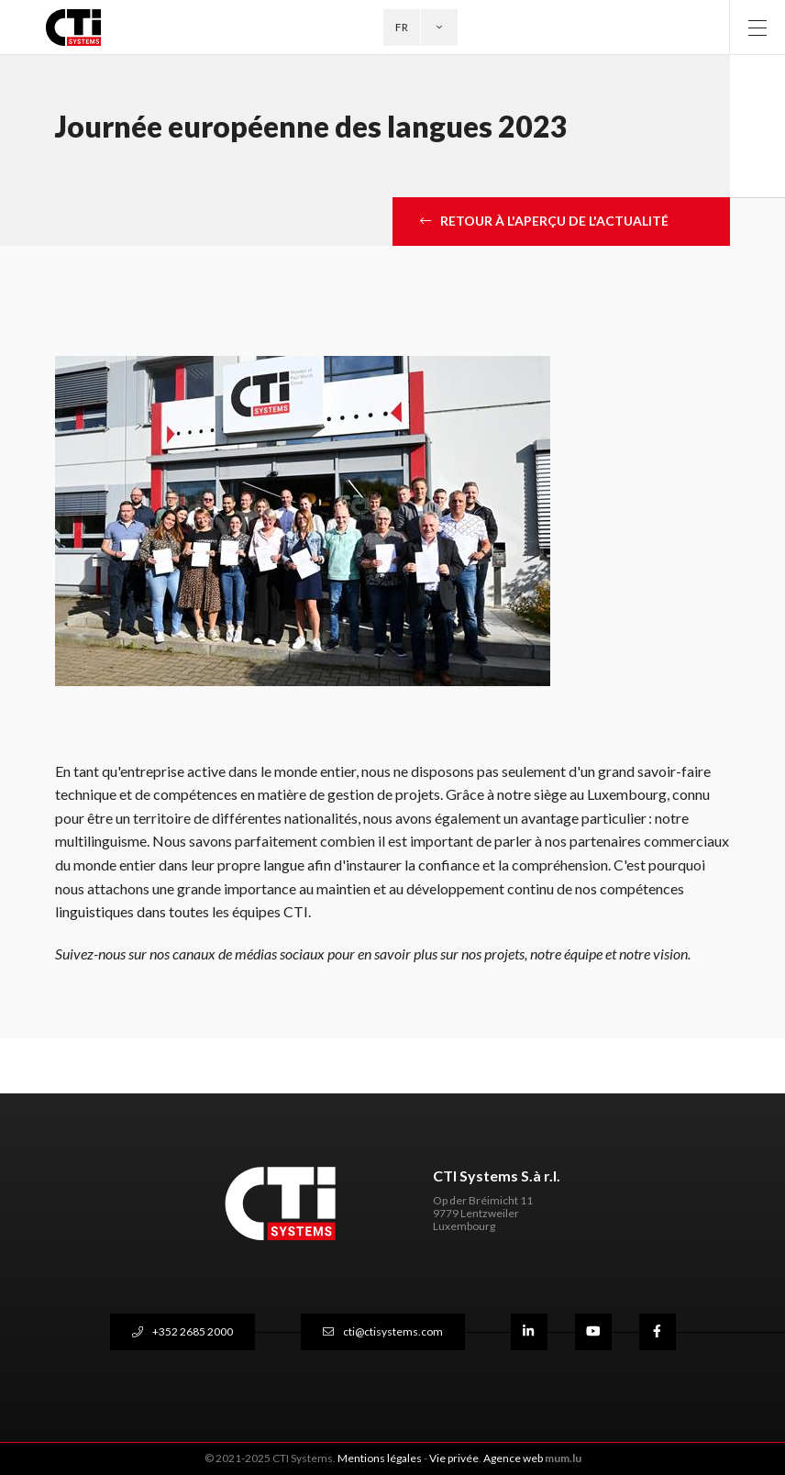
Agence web (513, 1458)
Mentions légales (379, 1458)
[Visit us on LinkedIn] (529, 1332)
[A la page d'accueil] (84, 27)
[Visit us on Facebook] (657, 1332)
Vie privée (454, 1458)
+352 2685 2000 (192, 1331)
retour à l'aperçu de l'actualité (554, 220)
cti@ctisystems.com (393, 1331)
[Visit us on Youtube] (593, 1332)
